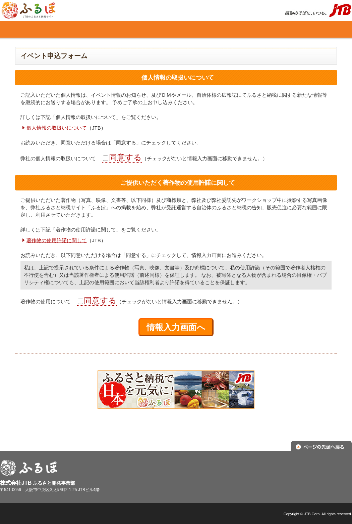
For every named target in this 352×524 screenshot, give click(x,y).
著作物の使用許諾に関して (56, 240)
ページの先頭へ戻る (321, 446)
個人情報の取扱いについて (56, 128)
